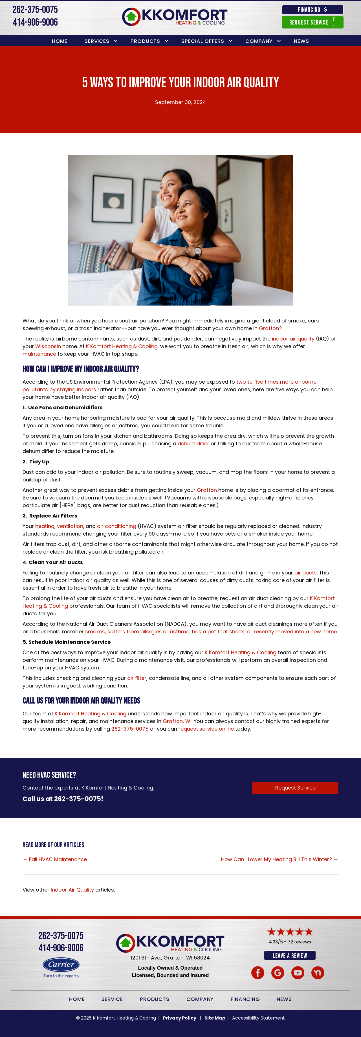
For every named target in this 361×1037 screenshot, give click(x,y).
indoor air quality (293, 338)
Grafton (269, 328)
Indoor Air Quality (72, 889)
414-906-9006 (35, 23)
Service (112, 998)
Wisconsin (48, 346)
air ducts (305, 572)
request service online (206, 728)
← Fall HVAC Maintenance (55, 859)
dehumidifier (194, 443)
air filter (136, 678)
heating (44, 526)
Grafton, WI (177, 721)
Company (259, 41)
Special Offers (202, 41)
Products (145, 41)
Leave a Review (290, 956)
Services (97, 41)
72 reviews (299, 942)
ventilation (70, 526)
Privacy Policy (179, 1017)
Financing (245, 998)
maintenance (39, 353)
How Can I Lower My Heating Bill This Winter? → (279, 859)
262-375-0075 (35, 10)
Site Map (215, 1017)
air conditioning (116, 526)
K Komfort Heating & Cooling (122, 346)
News (301, 41)
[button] (115, 41)
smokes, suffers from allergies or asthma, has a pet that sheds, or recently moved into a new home (211, 631)
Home (59, 41)
